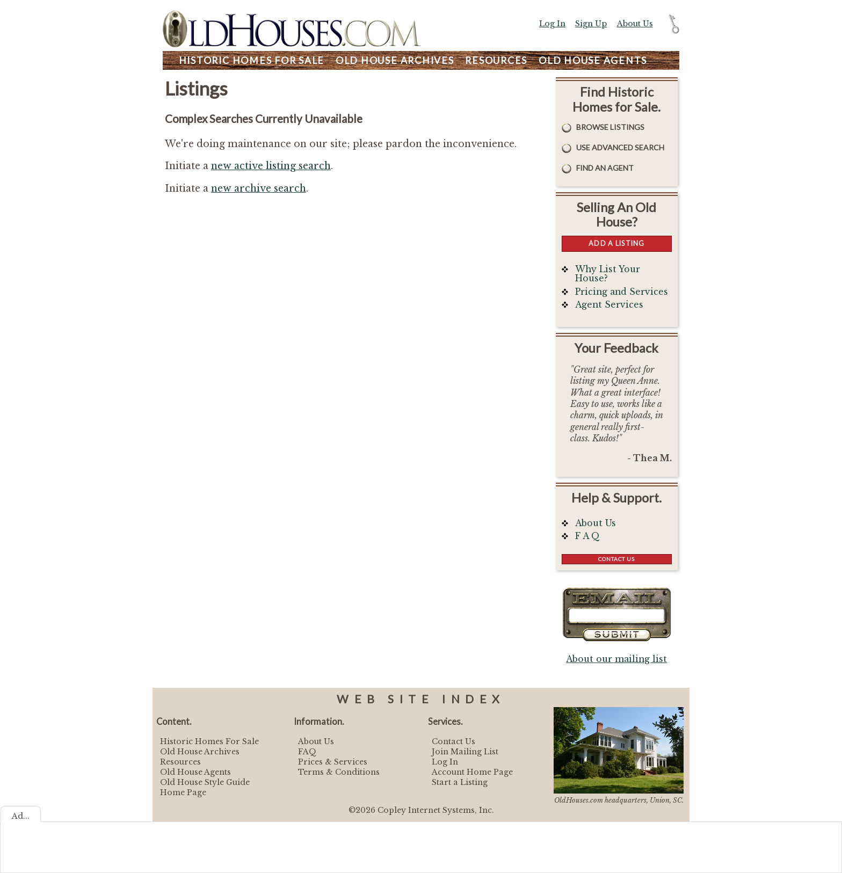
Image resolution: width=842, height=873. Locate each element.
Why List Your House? (607, 274)
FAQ (307, 751)
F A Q (587, 536)
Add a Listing (616, 243)
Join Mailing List (465, 751)
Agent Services (609, 304)
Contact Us (616, 559)
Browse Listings (610, 127)
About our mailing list (616, 659)
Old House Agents (195, 772)
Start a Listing (460, 782)
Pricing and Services (621, 291)
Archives (395, 60)
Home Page (183, 792)
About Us (635, 23)
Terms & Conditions (339, 772)
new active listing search (271, 166)
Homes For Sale (251, 60)
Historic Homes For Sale (209, 741)
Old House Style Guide (205, 782)
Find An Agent (605, 167)
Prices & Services (332, 762)
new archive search (258, 188)
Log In (552, 23)
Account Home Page (472, 772)
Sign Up (591, 23)
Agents (593, 60)
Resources (496, 60)
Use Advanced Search (620, 147)
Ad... (21, 816)
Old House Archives (199, 751)
